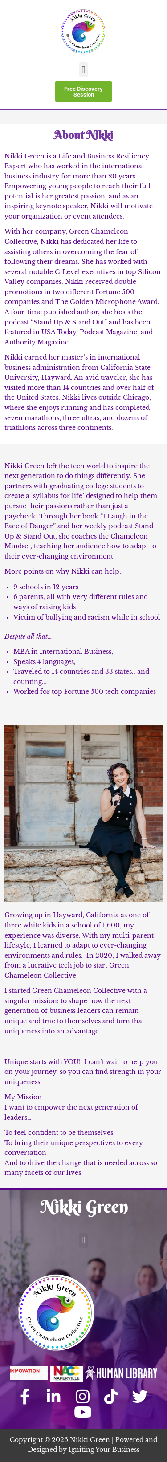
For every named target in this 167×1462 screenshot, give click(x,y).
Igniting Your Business (104, 1450)
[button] (83, 69)
